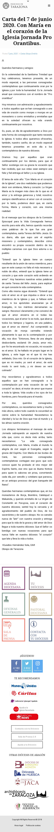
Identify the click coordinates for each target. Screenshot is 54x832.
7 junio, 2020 (13, 54)
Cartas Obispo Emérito (28, 54)
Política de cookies (33, 825)
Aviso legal (19, 825)
